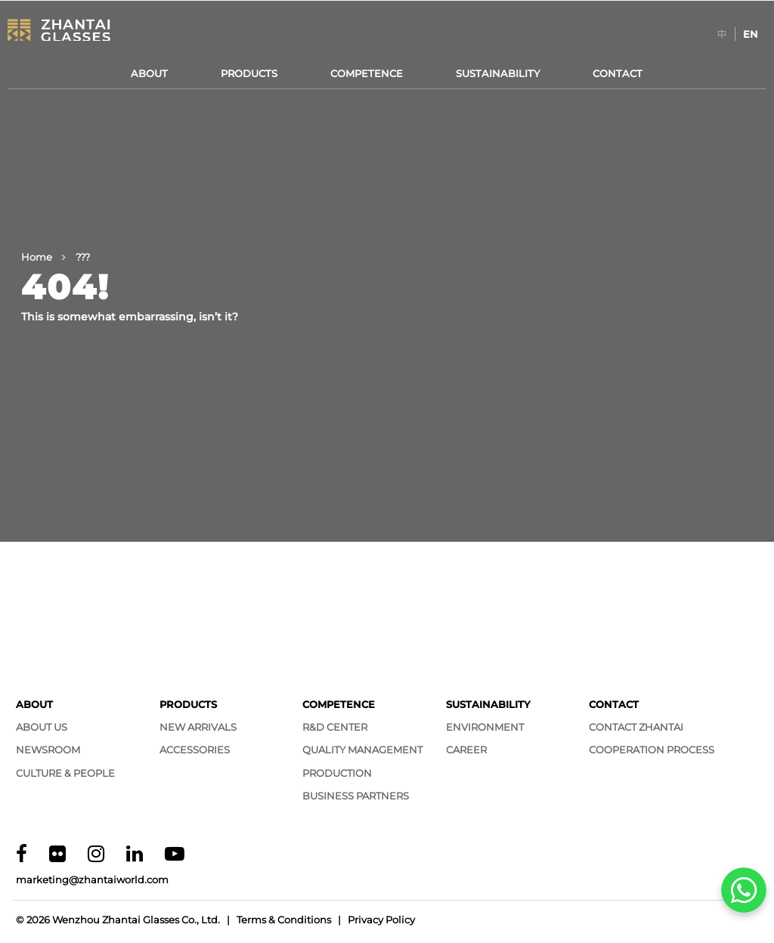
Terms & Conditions (284, 920)
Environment (485, 727)
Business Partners (355, 796)
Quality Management (362, 750)
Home (36, 257)
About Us (41, 727)
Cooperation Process (651, 750)
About (149, 73)
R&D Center (334, 727)
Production (337, 773)
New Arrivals (198, 727)
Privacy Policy (381, 920)
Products (249, 73)
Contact (617, 73)
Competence (366, 73)
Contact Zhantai (636, 727)
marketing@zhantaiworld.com (92, 879)
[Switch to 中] (722, 34)
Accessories (194, 750)
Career (466, 750)
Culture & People (65, 773)
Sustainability (498, 73)
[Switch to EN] (750, 34)
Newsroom (48, 750)
